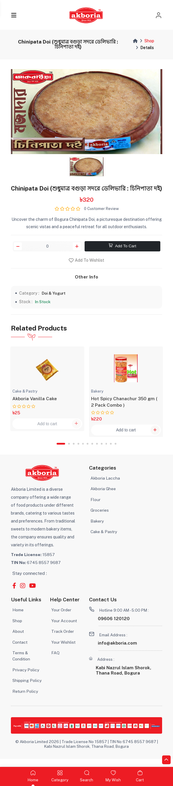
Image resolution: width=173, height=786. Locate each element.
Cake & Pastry (104, 538)
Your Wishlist (63, 648)
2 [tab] (69, 449)
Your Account (64, 626)
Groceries (99, 516)
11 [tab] (112, 449)
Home (18, 615)
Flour (95, 505)
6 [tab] (88, 449)
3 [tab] (73, 449)
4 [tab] (78, 449)
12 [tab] (117, 449)
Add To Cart (122, 247)
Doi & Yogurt (54, 294)
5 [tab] (83, 449)
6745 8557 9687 (36, 567)
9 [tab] (102, 449)
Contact (20, 648)
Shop (149, 41)
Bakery (97, 527)
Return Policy (25, 698)
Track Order (63, 637)
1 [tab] (60, 449)
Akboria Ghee (103, 494)
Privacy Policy (26, 676)
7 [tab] (92, 449)
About (18, 637)
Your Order (61, 615)
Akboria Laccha (105, 483)
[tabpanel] (47, 391)
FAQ (55, 659)
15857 (33, 559)
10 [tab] (107, 449)
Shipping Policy (27, 687)
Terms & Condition (21, 662)
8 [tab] (97, 449)
